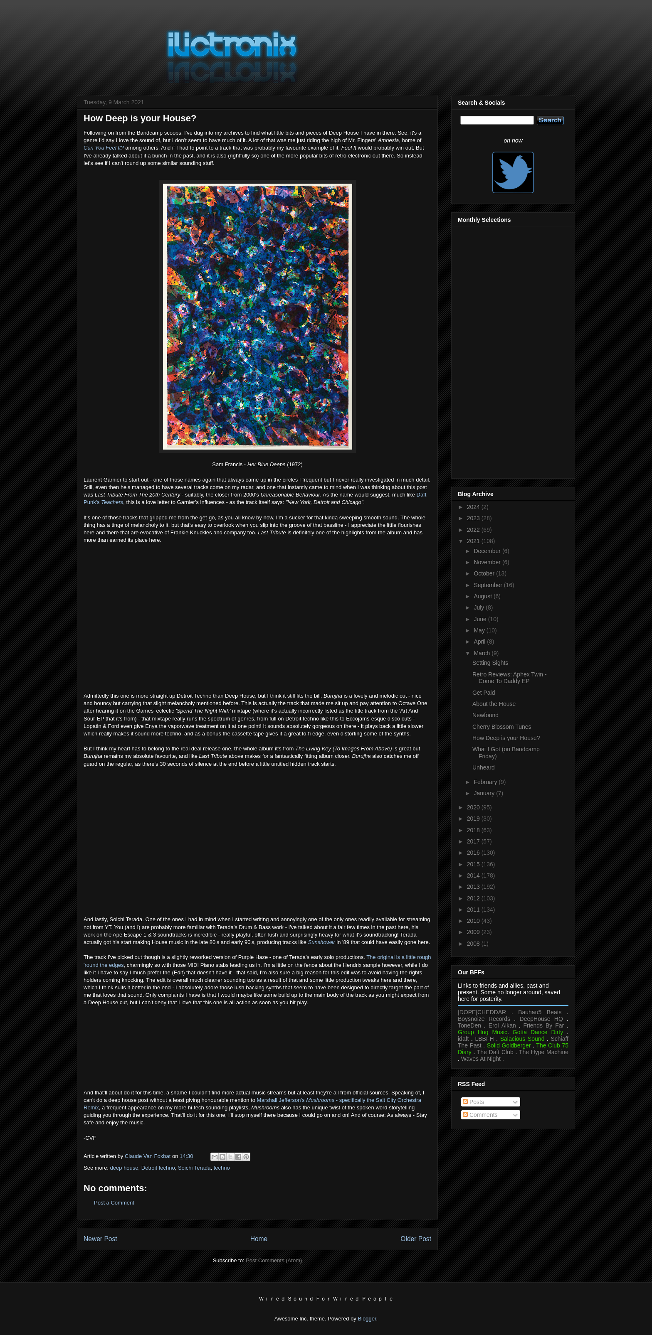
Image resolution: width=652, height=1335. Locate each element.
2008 (474, 943)
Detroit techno (158, 1168)
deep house (124, 1168)
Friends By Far (543, 1025)
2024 (474, 507)
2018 (474, 830)
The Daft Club (495, 1052)
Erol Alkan (502, 1025)
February (486, 782)
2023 (474, 518)
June (481, 619)
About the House (494, 704)
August (483, 596)
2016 (474, 852)
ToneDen (469, 1025)
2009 (474, 932)
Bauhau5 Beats (539, 1012)
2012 (474, 898)
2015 (474, 864)
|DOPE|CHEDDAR (482, 1012)
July (480, 607)
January (485, 793)
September (489, 585)
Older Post (415, 1238)
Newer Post (100, 1238)
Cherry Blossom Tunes (501, 726)
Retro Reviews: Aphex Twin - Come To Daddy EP (509, 678)
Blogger (367, 1318)
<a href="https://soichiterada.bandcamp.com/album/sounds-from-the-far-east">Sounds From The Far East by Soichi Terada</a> (257, 1039)
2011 (474, 909)
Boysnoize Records (484, 1018)
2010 (474, 920)
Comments (480, 1114)
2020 (474, 807)
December (488, 551)
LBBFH (484, 1038)
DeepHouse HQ (541, 1018)
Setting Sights (490, 662)
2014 (474, 875)
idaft (463, 1038)
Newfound (485, 715)
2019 (474, 818)
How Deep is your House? (506, 738)
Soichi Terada (194, 1168)
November (488, 562)
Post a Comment (114, 1203)
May (480, 630)
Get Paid (483, 692)
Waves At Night (481, 1058)
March (482, 653)
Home (259, 1238)
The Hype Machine (543, 1052)
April (480, 641)
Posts (473, 1102)
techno (222, 1168)
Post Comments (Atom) (274, 1260)
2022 (474, 529)
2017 (474, 841)
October (485, 573)
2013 (474, 886)
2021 (474, 541)
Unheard (483, 767)
